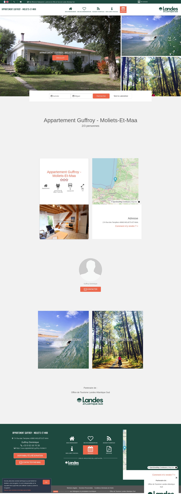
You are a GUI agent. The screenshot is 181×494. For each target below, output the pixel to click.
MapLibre (134, 202)
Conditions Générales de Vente (103, 489)
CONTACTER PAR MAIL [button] (30, 464)
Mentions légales (72, 489)
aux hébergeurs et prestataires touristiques (83, 492)
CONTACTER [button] (90, 290)
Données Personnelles (86, 489)
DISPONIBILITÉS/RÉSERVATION (30, 456)
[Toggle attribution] (139, 202)
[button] (121, 96)
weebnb (56, 492)
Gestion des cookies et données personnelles (17, 490)
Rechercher (101, 96)
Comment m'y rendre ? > (126, 226)
